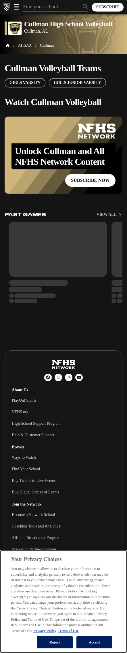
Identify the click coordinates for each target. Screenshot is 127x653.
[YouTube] (79, 377)
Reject (54, 642)
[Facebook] (48, 377)
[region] (63, 601)
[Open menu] (16, 7)
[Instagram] (68, 377)
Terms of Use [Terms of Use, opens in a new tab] (68, 630)
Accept (94, 642)
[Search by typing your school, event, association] (55, 7)
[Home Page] (8, 45)
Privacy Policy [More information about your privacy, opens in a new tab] (44, 630)
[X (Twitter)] (58, 377)
